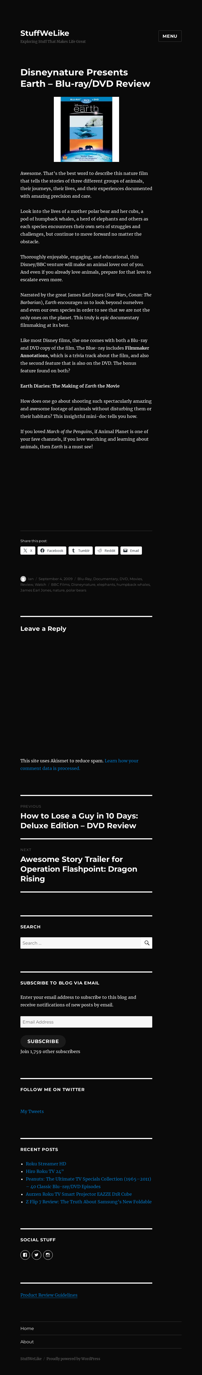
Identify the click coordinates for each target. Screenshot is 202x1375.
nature (59, 590)
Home (27, 1328)
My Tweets (32, 1111)
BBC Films (60, 584)
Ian (31, 579)
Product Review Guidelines (48, 1295)
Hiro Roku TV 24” (45, 1171)
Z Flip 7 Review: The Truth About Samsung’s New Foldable (89, 1201)
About (27, 1341)
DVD (124, 579)
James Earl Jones (35, 590)
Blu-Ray (84, 579)
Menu (170, 36)
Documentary (105, 579)
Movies (136, 579)
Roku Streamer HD (46, 1163)
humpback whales (133, 584)
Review (26, 584)
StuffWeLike (44, 33)
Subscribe (43, 1041)
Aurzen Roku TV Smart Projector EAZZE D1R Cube (79, 1194)
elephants (106, 584)
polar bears (76, 590)
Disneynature (83, 584)
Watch (40, 584)
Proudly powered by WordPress (73, 1359)
